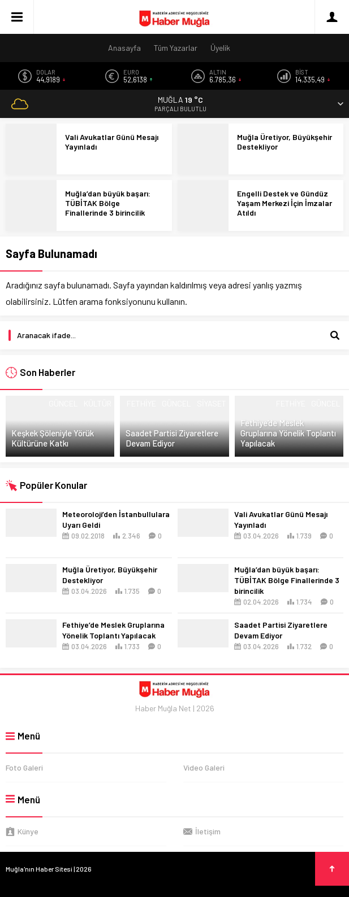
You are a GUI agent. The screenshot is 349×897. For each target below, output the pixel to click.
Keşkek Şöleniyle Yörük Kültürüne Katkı (52, 438)
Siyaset (211, 403)
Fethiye (141, 403)
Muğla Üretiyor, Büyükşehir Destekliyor (284, 141)
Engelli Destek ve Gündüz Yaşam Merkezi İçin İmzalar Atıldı (284, 203)
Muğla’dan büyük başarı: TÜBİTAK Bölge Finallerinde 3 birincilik (107, 203)
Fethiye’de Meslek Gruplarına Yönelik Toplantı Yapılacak (288, 433)
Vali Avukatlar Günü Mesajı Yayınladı (111, 141)
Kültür (97, 403)
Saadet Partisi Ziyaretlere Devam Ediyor (172, 438)
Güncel (63, 403)
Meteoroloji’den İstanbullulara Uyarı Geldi (116, 519)
